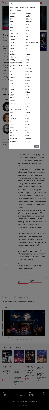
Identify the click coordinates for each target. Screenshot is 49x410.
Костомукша (12, 98)
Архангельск (12, 16)
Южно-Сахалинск (29, 136)
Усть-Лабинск (28, 114)
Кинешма (12, 91)
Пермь (26, 39)
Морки (11, 123)
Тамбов (27, 98)
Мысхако (12, 127)
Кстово (11, 106)
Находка (12, 133)
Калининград (12, 82)
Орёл (26, 33)
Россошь (27, 53)
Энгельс (27, 135)
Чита (26, 130)
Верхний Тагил (13, 34)
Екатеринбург (13, 57)
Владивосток (13, 38)
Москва (11, 124)
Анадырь (11, 15)
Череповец (27, 126)
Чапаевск (27, 121)
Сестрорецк (27, 76)
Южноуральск (28, 138)
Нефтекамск (12, 136)
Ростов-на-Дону (29, 54)
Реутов (27, 51)
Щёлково (27, 132)
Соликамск (27, 82)
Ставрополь (28, 85)
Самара (27, 59)
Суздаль (27, 89)
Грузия (16, 7)
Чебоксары (27, 123)
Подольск (27, 44)
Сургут (26, 91)
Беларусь (12, 7)
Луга (11, 117)
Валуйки (11, 31)
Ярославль (27, 141)
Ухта (26, 117)
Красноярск (12, 104)
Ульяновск (27, 112)
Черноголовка (28, 129)
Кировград (12, 94)
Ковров (11, 95)
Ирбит (11, 74)
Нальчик (11, 132)
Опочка (27, 28)
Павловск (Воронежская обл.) (31, 34)
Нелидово (12, 135)
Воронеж (12, 48)
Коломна (12, 97)
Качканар (12, 86)
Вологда (11, 47)
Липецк (11, 114)
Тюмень (27, 110)
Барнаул (11, 19)
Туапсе (26, 107)
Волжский (12, 45)
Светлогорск (28, 66)
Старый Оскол (28, 88)
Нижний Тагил (28, 13)
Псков (26, 47)
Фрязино (27, 118)
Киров (11, 92)
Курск (11, 107)
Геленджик (12, 53)
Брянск (11, 25)
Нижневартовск (13, 138)
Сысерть (27, 94)
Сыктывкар (27, 92)
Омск (26, 27)
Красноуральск (13, 103)
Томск (26, 104)
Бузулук (11, 28)
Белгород (12, 22)
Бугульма (12, 27)
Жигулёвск (12, 59)
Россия (26, 7)
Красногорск (12, 100)
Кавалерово (12, 79)
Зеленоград (12, 68)
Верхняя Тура (12, 36)
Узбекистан (32, 7)
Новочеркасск (28, 21)
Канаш (11, 85)
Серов (26, 72)
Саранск (27, 62)
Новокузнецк (28, 15)
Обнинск (27, 24)
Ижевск (11, 71)
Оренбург (27, 30)
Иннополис (12, 72)
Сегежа (27, 69)
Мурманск (12, 126)
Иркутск (11, 76)
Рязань (26, 56)
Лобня (11, 115)
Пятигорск (27, 50)
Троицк (27, 106)
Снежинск (27, 80)
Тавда (26, 95)
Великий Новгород (14, 33)
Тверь (26, 100)
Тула (26, 109)
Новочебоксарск (29, 19)
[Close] (38, 3)
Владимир (12, 41)
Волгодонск (12, 44)
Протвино (27, 45)
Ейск (11, 56)
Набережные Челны (14, 130)
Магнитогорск (13, 118)
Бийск (11, 24)
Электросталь (28, 133)
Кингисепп (12, 89)
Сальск (26, 57)
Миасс (11, 121)
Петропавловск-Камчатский (31, 42)
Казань (11, 80)
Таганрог (27, 97)
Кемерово (12, 88)
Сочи (26, 83)
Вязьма (11, 51)
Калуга (11, 83)
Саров (26, 65)
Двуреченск (12, 54)
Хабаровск (27, 120)
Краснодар (12, 101)
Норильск (27, 22)
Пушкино (27, 48)
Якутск (26, 139)
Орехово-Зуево (28, 31)
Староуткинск (28, 86)
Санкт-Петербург (29, 60)
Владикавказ (12, 39)
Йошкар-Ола (12, 77)
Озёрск (27, 25)
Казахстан (21, 7)
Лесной (11, 112)
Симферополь (28, 77)
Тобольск (27, 101)
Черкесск (27, 127)
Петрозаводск (28, 41)
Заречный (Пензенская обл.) (16, 60)
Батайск (11, 21)
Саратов (27, 63)
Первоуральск (28, 38)
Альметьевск (12, 13)
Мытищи (11, 129)
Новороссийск (28, 16)
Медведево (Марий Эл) (15, 120)
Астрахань (12, 18)
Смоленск (27, 79)
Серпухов (27, 74)
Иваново (12, 69)
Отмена (37, 146)
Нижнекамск (12, 139)
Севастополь (28, 68)
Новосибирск (28, 18)
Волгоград (12, 42)
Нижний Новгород (14, 141)
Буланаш (11, 30)
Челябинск (27, 124)
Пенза (26, 36)
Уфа (26, 115)
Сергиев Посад (28, 71)
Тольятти (27, 103)
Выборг (11, 50)
